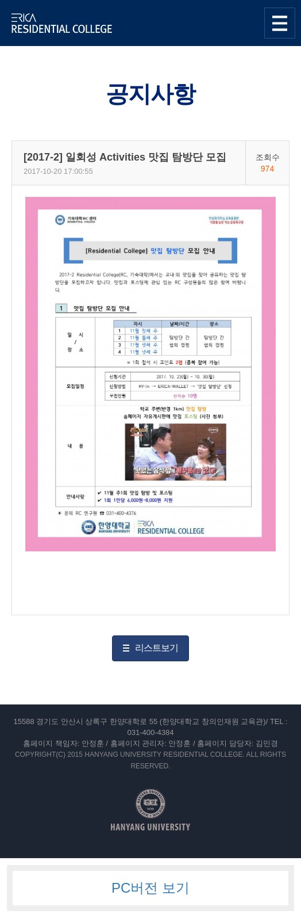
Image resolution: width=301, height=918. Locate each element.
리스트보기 (156, 648)
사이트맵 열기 (279, 23)
